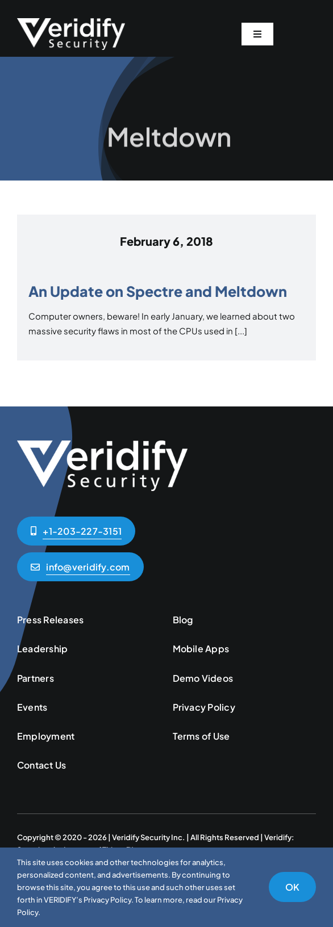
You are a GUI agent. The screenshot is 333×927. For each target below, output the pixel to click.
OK (292, 887)
